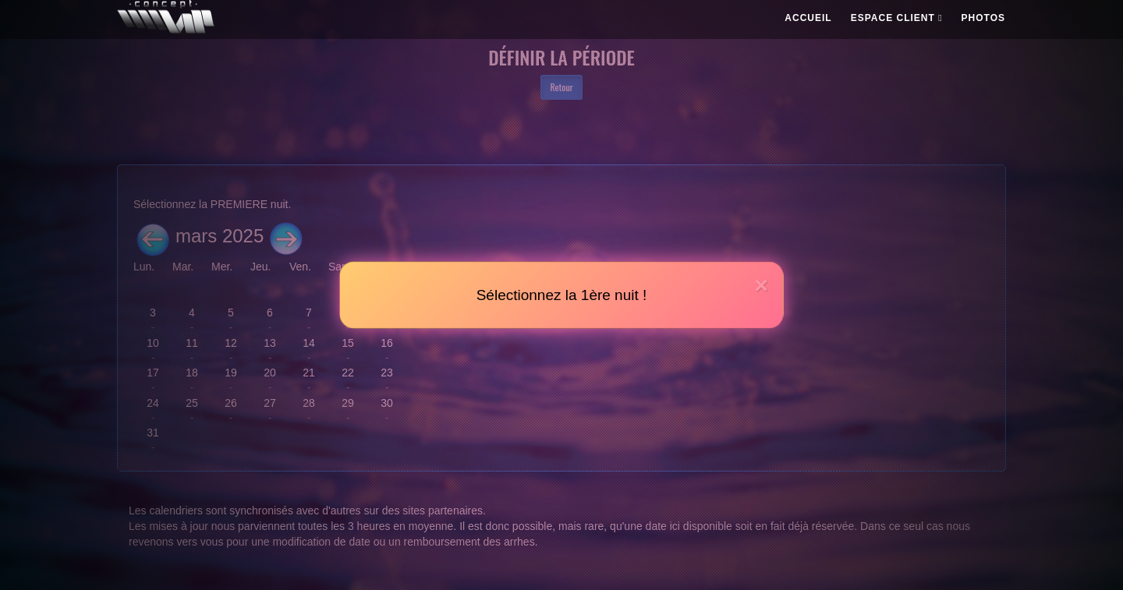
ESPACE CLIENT (897, 17)
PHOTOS (983, 17)
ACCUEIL (808, 17)
